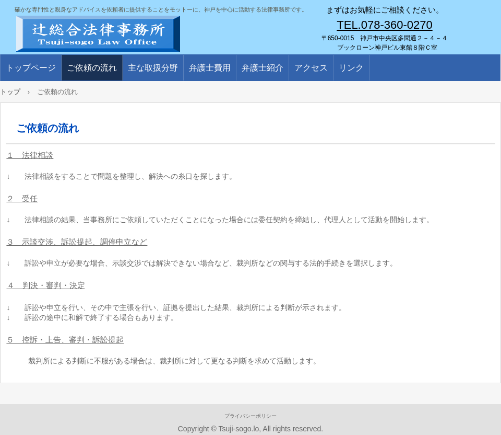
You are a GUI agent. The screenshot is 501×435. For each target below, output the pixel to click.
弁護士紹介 (262, 67)
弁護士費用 (210, 67)
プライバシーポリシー (250, 416)
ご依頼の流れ (92, 67)
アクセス (311, 67)
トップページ (31, 67)
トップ (10, 92)
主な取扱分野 (153, 67)
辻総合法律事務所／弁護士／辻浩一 (136, 31)
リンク (351, 67)
